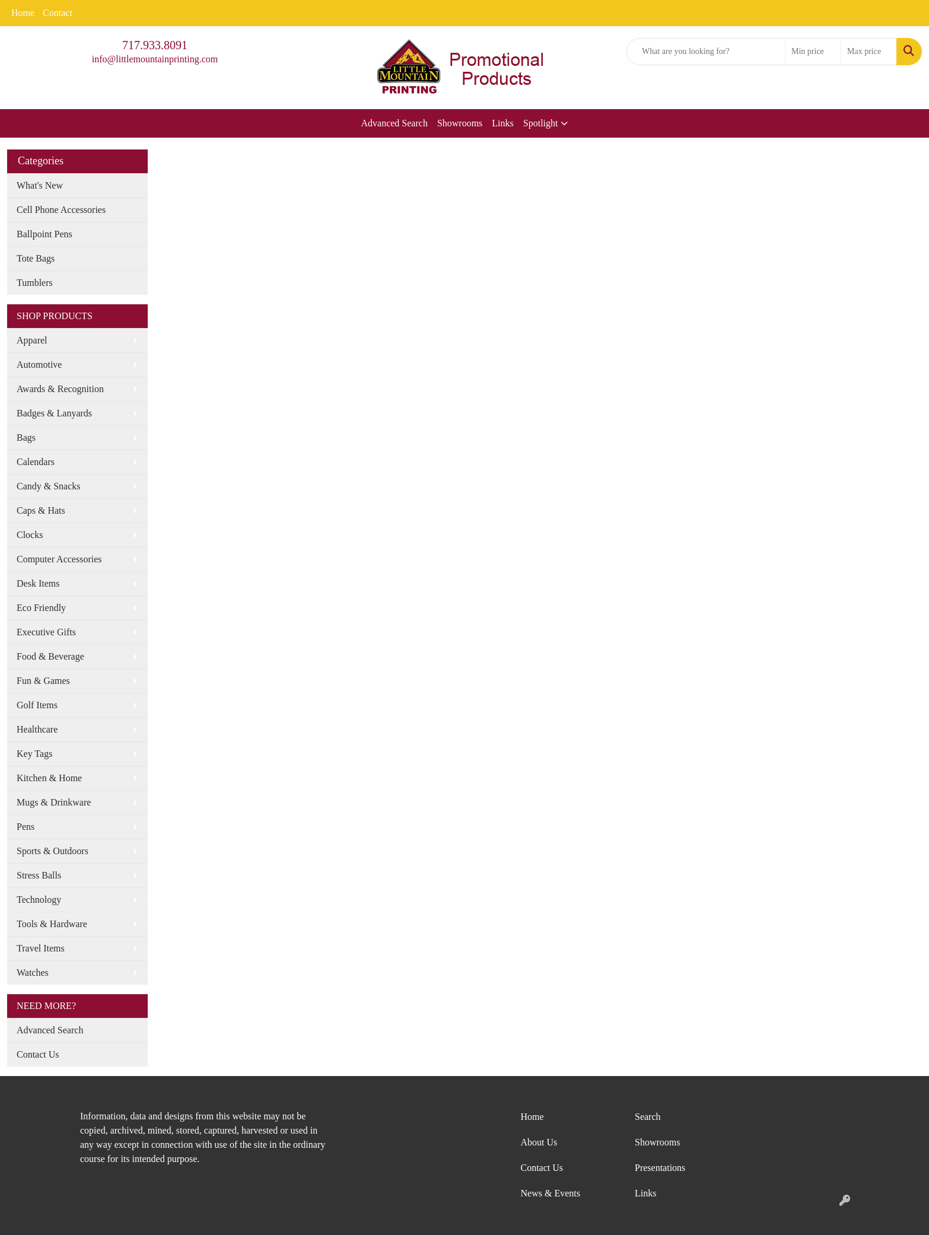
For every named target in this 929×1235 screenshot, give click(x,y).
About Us (539, 1142)
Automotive (39, 364)
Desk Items (38, 583)
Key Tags (34, 754)
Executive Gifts (46, 632)
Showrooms (459, 123)
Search (648, 1117)
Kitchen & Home (49, 778)
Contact (57, 13)
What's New (40, 185)
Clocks (30, 535)
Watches (33, 972)
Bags (26, 437)
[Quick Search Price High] (869, 51)
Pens (25, 827)
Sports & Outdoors (52, 851)
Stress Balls (39, 875)
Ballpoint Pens (44, 234)
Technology (39, 900)
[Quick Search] (705, 51)
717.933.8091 (154, 45)
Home (22, 13)
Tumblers (35, 283)
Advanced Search (394, 123)
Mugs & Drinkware (54, 802)
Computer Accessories (59, 559)
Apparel (32, 340)
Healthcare (37, 729)
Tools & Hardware (52, 924)
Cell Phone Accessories (61, 210)
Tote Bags (36, 258)
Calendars (36, 462)
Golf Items (37, 705)
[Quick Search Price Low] (813, 51)
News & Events (550, 1193)
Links (502, 123)
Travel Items (41, 948)
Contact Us (38, 1054)
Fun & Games (43, 681)
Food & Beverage (50, 656)
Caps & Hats (41, 510)
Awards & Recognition (60, 389)
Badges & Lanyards (54, 413)
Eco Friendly (41, 608)
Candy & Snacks (49, 486)
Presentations (660, 1168)
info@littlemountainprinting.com (155, 59)
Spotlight (540, 123)
